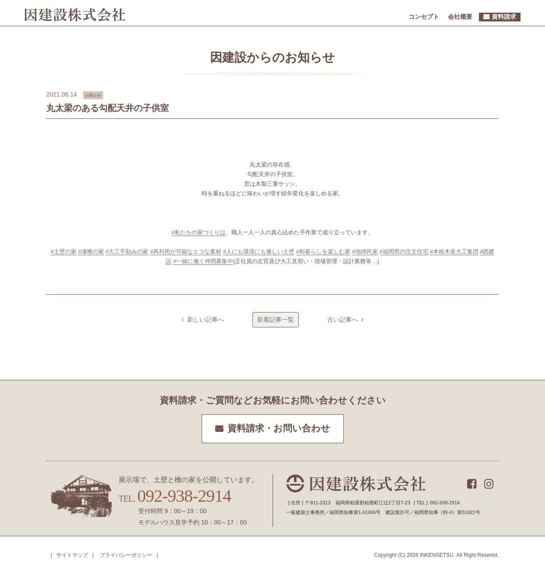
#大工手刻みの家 (126, 251)
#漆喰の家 (91, 251)
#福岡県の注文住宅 (404, 251)
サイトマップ (72, 555)
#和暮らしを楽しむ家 (323, 251)
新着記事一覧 (275, 319)
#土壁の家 (64, 251)
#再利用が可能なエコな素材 (185, 251)
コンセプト (424, 16)
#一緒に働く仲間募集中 (203, 261)
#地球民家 (365, 251)
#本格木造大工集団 (454, 251)
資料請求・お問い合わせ (278, 428)
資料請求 (504, 16)
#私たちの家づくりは (198, 232)
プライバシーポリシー (126, 555)
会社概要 (460, 16)
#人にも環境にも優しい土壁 (258, 251)
